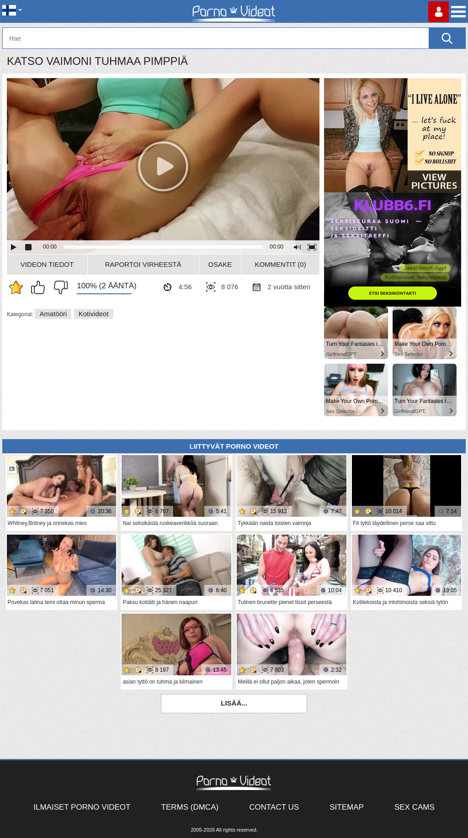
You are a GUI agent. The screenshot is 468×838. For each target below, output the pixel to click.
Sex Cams (414, 807)
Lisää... (234, 703)
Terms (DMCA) (190, 807)
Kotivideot (94, 314)
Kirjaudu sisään (438, 11)
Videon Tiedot (47, 264)
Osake (220, 264)
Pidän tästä (40, 287)
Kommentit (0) (280, 264)
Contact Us (274, 807)
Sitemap (347, 807)
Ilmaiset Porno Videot (81, 807)
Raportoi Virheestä (143, 264)
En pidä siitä (58, 287)
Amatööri (53, 314)
